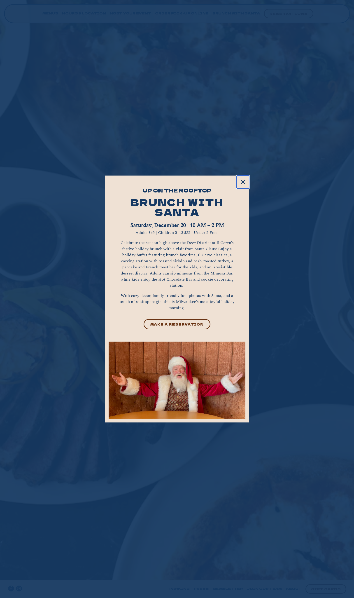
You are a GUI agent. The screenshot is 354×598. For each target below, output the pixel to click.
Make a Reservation (177, 324)
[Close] (243, 182)
